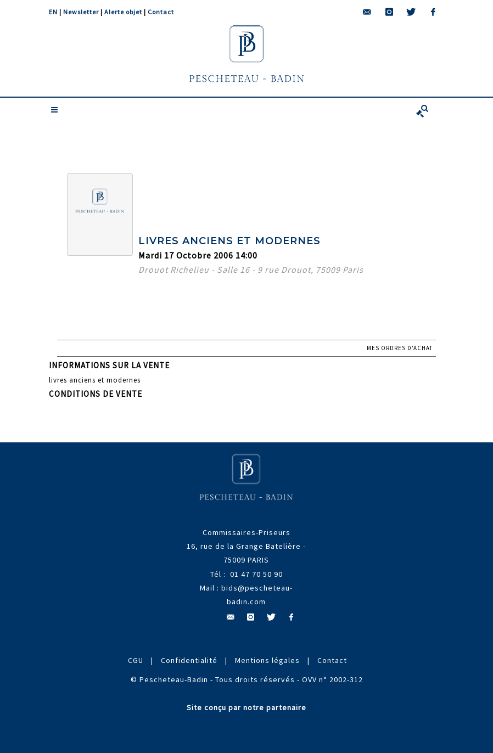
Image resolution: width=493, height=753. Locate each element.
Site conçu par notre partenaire (246, 707)
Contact (161, 12)
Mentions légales (267, 660)
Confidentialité (189, 660)
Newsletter (81, 12)
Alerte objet (123, 12)
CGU (135, 660)
